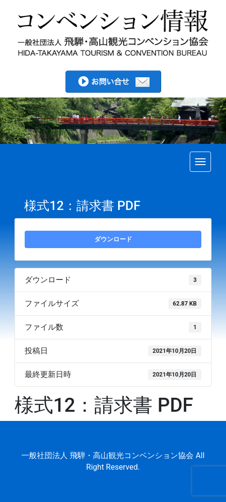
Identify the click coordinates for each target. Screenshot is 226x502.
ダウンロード (113, 239)
